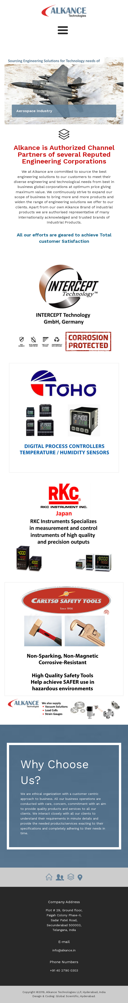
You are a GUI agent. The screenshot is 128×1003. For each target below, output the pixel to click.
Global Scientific (67, 996)
